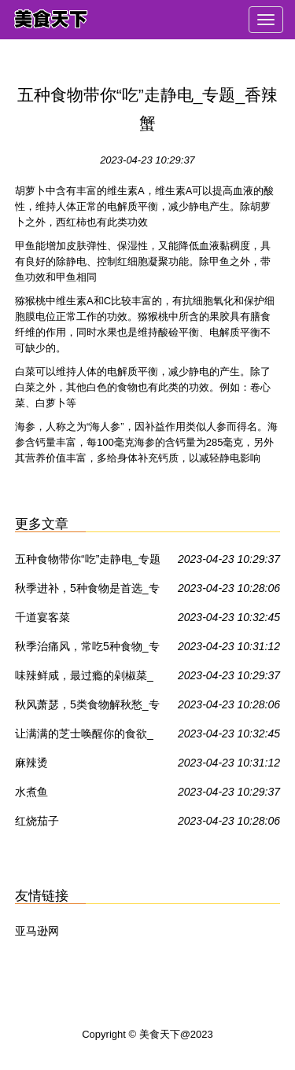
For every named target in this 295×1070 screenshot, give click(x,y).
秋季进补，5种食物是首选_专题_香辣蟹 (87, 591)
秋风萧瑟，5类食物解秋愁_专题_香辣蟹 (87, 707)
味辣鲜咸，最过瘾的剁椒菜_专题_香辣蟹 (84, 678)
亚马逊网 (37, 931)
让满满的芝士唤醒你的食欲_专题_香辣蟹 (84, 736)
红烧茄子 (37, 820)
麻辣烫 (31, 762)
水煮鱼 (31, 791)
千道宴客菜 (42, 617)
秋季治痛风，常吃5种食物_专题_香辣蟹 (87, 649)
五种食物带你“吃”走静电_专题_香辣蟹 (87, 562)
